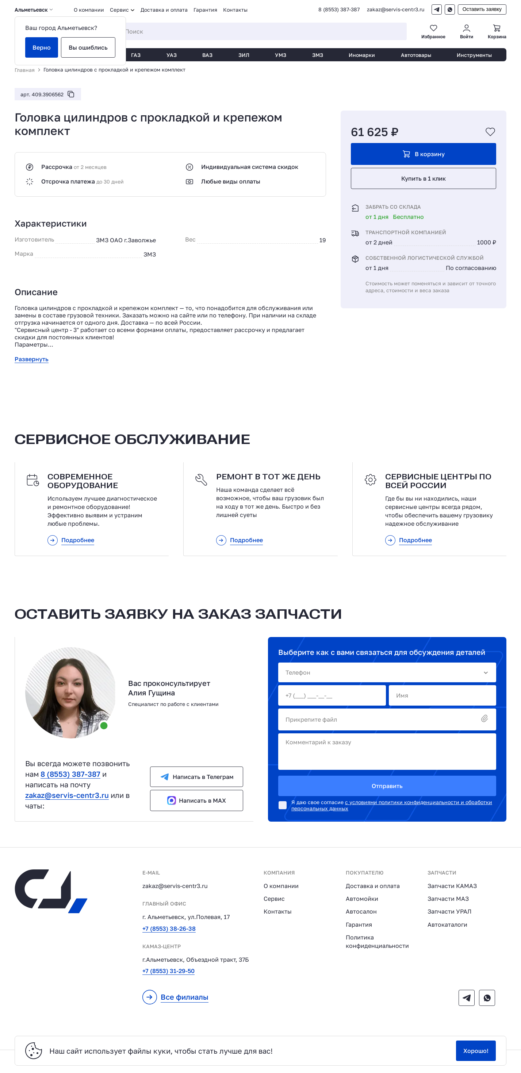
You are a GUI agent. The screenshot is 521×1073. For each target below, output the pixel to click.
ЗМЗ (317, 55)
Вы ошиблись (88, 47)
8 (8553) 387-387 (339, 9)
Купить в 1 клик (423, 178)
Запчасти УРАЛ (449, 911)
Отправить (387, 786)
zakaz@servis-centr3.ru (395, 9)
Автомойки (362, 898)
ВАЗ (207, 55)
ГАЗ (136, 55)
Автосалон (361, 911)
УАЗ (171, 55)
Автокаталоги (447, 924)
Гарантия (205, 10)
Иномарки (362, 55)
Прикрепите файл (387, 719)
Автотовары (416, 55)
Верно (41, 47)
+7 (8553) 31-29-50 (168, 970)
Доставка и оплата (164, 10)
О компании (89, 10)
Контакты (235, 10)
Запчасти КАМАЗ (452, 885)
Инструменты (474, 55)
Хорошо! (476, 1050)
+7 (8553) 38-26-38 (169, 928)
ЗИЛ (243, 55)
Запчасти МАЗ (448, 898)
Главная (25, 70)
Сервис (274, 898)
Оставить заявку (482, 9)
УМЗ (280, 55)
